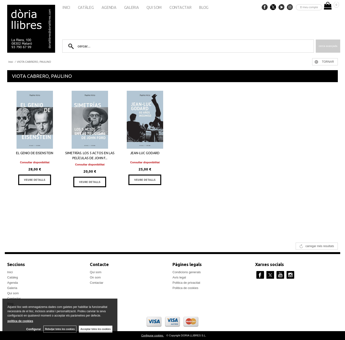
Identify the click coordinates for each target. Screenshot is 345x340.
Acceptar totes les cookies (95, 329)
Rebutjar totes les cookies (60, 329)
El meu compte (309, 7)
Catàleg (86, 7)
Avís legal (179, 277)
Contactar (180, 7)
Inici (66, 7)
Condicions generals (186, 272)
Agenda (109, 7)
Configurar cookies (152, 335)
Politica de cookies (185, 288)
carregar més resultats (319, 246)
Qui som (154, 7)
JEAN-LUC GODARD (145, 153)
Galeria (131, 7)
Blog (203, 7)
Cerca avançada (328, 46)
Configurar (33, 329)
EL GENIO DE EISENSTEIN (34, 153)
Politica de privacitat (186, 282)
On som (95, 277)
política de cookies (20, 321)
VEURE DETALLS (34, 179)
